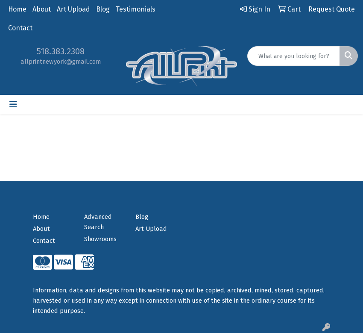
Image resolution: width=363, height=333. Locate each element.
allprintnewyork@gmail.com (60, 61)
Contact (20, 28)
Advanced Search (98, 222)
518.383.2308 (61, 51)
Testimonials (135, 9)
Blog (103, 9)
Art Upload (73, 9)
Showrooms (100, 239)
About (41, 9)
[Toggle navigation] (13, 104)
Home (17, 9)
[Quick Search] (293, 56)
